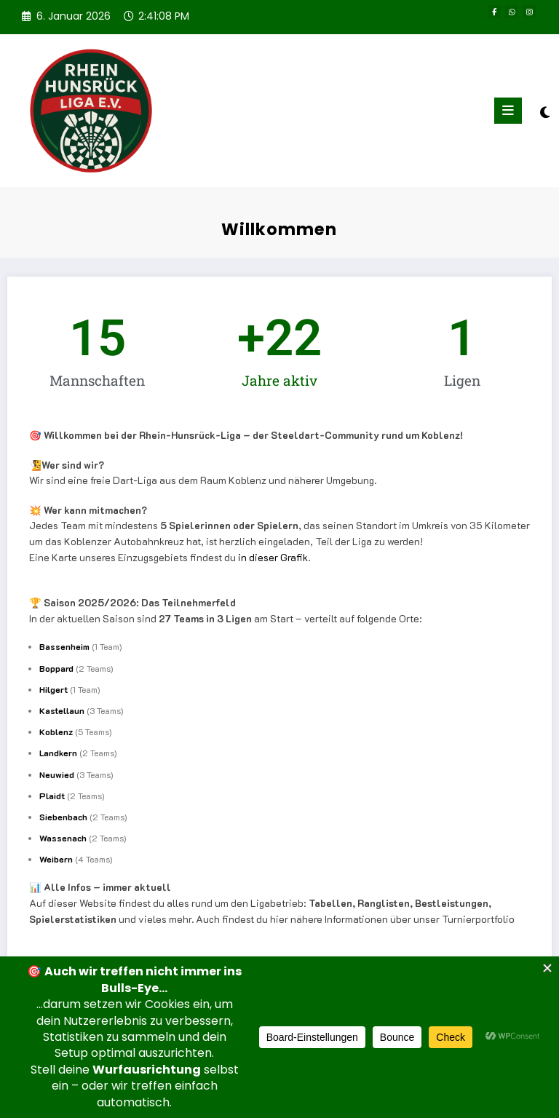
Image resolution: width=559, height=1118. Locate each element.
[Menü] (508, 111)
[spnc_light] (544, 112)
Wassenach (63, 838)
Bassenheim (64, 646)
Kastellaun (61, 710)
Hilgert (53, 689)
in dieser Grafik (273, 557)
